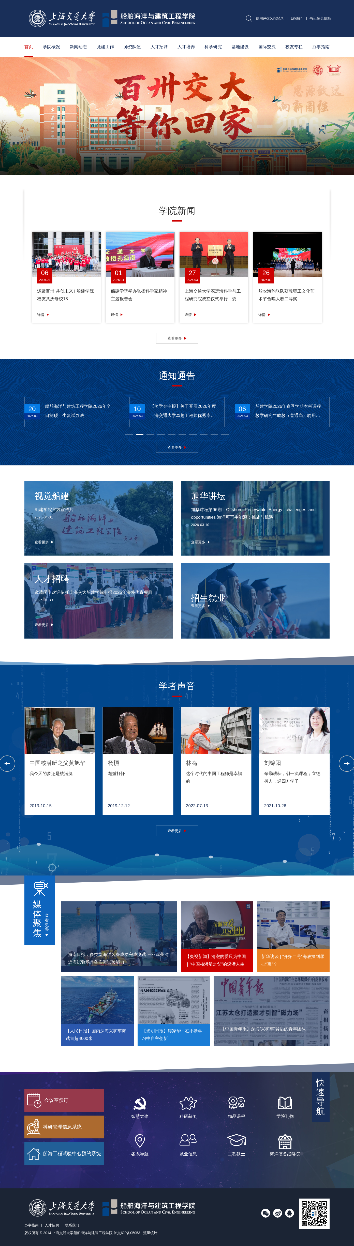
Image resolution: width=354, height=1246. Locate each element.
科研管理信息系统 (54, 1127)
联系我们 (72, 1225)
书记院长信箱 (320, 18)
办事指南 (321, 46)
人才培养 (186, 46)
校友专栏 (294, 46)
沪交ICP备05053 (127, 1233)
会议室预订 (47, 1100)
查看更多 (175, 338)
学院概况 (51, 46)
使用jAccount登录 (270, 18)
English (297, 18)
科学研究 (213, 46)
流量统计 (150, 1233)
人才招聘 (159, 46)
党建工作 (105, 46)
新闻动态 (78, 46)
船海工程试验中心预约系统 (64, 1154)
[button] (280, 177)
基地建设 (240, 46)
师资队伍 (132, 46)
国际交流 (267, 46)
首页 (28, 46)
